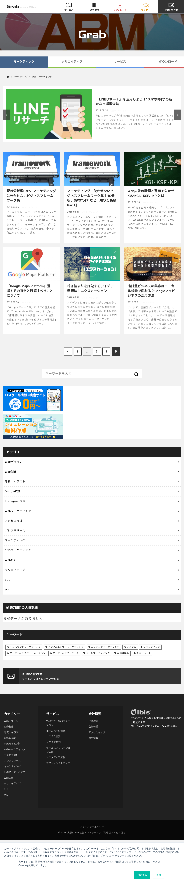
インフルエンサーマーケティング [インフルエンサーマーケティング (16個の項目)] (66, 683)
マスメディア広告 (55, 794)
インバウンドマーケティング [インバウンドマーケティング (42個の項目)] (25, 683)
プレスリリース (18, 550)
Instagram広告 (18, 513)
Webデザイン (16, 463)
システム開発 (53, 773)
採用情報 (93, 775)
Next (177, 114)
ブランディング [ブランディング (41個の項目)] (151, 683)
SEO (9, 613)
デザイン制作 (53, 779)
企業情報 (93, 763)
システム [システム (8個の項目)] (131, 683)
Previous (6, 114)
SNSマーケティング (21, 575)
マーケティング (24, 61)
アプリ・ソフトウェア (58, 800)
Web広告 (12, 588)
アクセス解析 (16, 538)
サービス (120, 61)
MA (8, 625)
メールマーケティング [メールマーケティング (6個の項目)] (98, 690)
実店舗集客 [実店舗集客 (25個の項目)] (123, 690)
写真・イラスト (18, 488)
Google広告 (15, 500)
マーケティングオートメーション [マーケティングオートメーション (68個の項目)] (27, 690)
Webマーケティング (21, 525)
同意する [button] (142, 874)
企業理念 (93, 757)
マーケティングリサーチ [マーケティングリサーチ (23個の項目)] (66, 690)
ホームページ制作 (55, 767)
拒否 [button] (158, 874)
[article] (92, 114)
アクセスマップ (96, 769)
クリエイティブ (72, 61)
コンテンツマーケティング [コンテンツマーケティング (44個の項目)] (105, 683)
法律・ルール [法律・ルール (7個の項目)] (143, 690)
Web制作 (12, 475)
